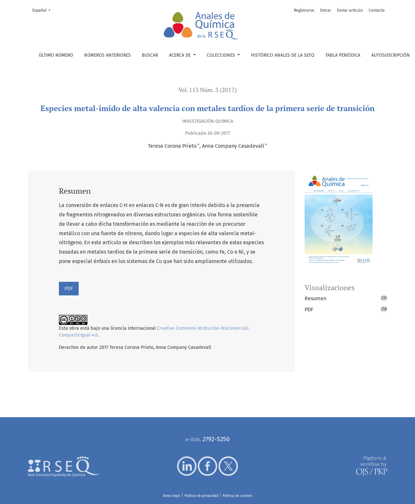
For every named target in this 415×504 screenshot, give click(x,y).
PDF (68, 288)
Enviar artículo (350, 10)
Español (43, 10)
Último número (56, 55)
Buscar (150, 55)
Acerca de (180, 55)
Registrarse (304, 10)
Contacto (377, 10)
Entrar (325, 10)
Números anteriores (107, 55)
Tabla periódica (342, 55)
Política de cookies (237, 496)
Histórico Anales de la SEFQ (282, 55)
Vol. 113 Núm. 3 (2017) (207, 90)
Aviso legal (171, 496)
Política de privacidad (201, 496)
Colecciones (221, 55)
